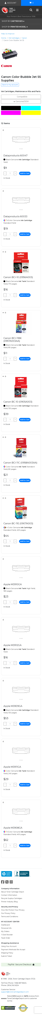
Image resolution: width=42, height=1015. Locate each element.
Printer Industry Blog (9, 902)
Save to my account (10, 85)
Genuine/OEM (21, 101)
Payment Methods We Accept (13, 950)
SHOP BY (13, 21)
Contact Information (9, 895)
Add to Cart (25, 173)
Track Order (5, 938)
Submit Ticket (6, 956)
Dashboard (5, 925)
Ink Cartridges (14, 38)
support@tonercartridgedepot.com (15, 992)
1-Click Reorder (7, 935)
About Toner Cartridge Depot (12, 892)
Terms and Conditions (9, 917)
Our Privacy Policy (8, 913)
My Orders (5, 931)
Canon (24, 38)
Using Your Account (9, 946)
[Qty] (10, 173)
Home (3, 38)
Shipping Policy (7, 953)
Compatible (21, 96)
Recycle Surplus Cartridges (11, 898)
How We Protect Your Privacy (13, 910)
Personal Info (6, 928)
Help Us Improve (7, 34)
